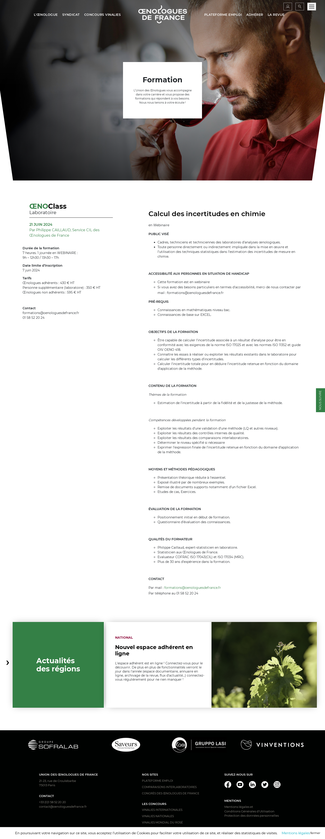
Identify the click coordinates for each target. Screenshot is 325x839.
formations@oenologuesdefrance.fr (192, 588)
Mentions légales (296, 833)
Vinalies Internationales (162, 809)
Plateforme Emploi (157, 780)
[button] (7, 665)
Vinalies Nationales (158, 816)
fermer (315, 833)
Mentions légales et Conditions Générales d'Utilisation (249, 809)
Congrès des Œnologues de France (170, 793)
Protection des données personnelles (251, 815)
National (124, 638)
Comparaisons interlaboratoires (169, 787)
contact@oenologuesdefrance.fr (63, 806)
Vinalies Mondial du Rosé (162, 822)
